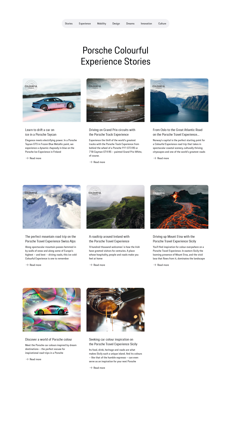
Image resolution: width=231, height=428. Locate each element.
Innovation (146, 23)
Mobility (101, 23)
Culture (162, 23)
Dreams (130, 23)
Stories (69, 23)
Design (116, 23)
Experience (85, 23)
